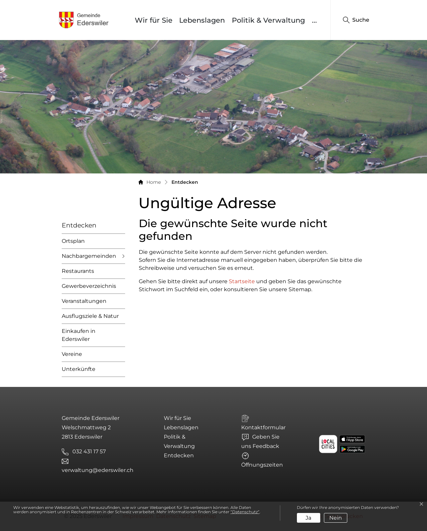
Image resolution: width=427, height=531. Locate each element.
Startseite (242, 281)
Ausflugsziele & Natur (90, 316)
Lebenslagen (202, 20)
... (314, 20)
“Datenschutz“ (245, 511)
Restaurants (78, 271)
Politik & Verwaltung (268, 20)
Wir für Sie (153, 20)
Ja (308, 518)
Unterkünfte (78, 369)
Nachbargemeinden (89, 256)
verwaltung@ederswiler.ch (97, 470)
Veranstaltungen (84, 301)
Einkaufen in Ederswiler (78, 335)
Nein (335, 518)
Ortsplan (73, 241)
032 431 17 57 (89, 451)
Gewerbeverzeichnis (89, 286)
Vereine (72, 354)
